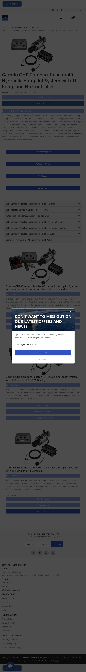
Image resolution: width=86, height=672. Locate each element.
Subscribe (43, 352)
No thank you (43, 359)
